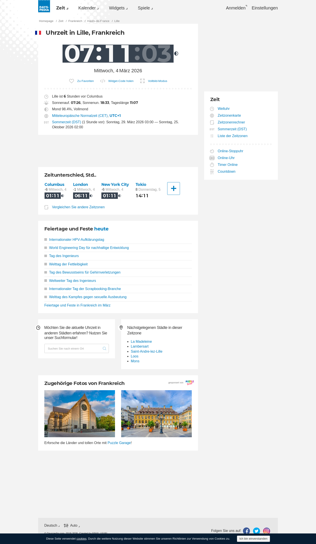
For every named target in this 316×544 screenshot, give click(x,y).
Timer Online (228, 165)
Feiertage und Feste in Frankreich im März (77, 305)
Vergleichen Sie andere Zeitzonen (78, 207)
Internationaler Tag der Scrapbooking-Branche (82, 289)
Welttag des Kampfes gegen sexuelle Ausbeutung (85, 297)
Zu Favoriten (85, 81)
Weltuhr (224, 109)
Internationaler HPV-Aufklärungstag (74, 239)
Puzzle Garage (119, 443)
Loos (134, 356)
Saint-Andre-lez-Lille (146, 351)
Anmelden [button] (236, 7)
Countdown (226, 171)
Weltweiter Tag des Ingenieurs (70, 281)
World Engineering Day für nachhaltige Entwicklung (86, 248)
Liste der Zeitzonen (233, 136)
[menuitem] (61, 8)
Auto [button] (73, 526)
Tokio (141, 184)
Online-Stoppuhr (230, 151)
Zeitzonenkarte (229, 115)
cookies (82, 538)
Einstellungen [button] (265, 7)
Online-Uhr (226, 158)
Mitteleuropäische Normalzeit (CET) (80, 116)
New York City (115, 184)
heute (101, 229)
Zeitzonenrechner (231, 122)
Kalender (87, 7)
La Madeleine (141, 341)
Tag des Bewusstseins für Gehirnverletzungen (82, 272)
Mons (135, 361)
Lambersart (140, 346)
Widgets (117, 7)
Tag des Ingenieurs (61, 256)
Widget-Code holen (121, 81)
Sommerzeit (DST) (66, 122)
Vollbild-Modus (157, 81)
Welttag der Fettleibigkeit (66, 264)
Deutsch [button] (50, 525)
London (80, 184)
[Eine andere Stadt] (173, 188)
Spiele (144, 7)
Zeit (60, 8)
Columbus (54, 184)
